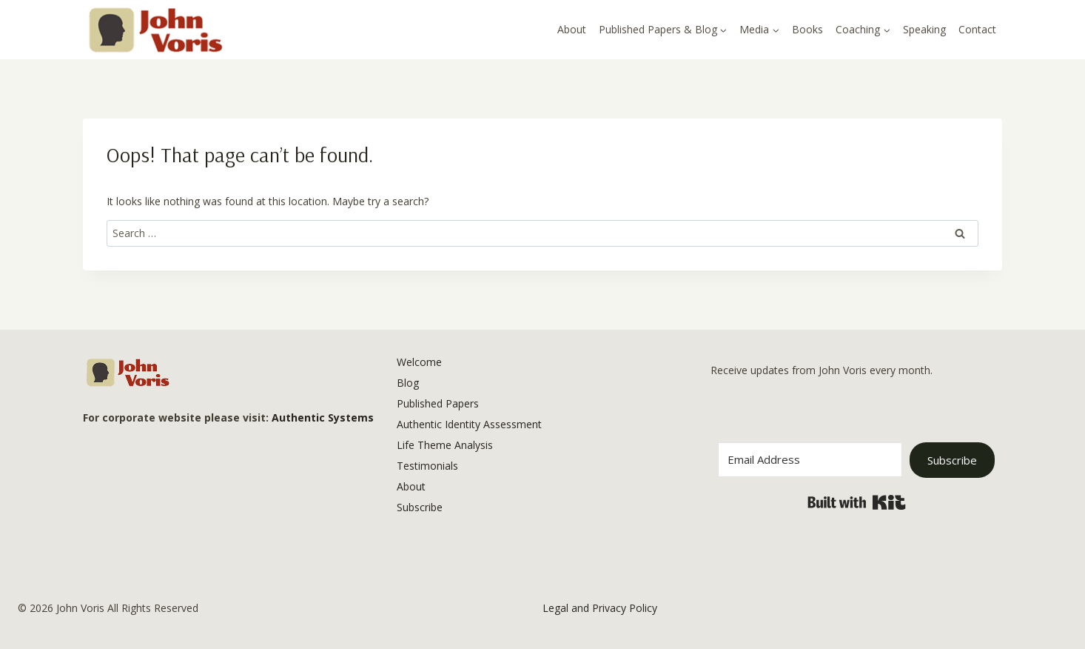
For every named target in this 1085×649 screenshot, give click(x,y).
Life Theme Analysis (445, 445)
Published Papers (438, 403)
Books (807, 29)
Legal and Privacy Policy (599, 608)
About (571, 29)
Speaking (924, 29)
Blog (408, 383)
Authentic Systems (323, 417)
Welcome (419, 362)
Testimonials (427, 466)
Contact (977, 29)
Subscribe (420, 507)
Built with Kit (856, 502)
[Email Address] (810, 459)
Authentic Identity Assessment (469, 424)
